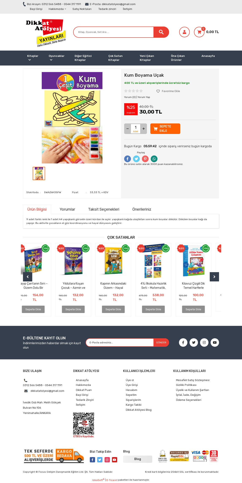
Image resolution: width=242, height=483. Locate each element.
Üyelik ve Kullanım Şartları (192, 390)
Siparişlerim (133, 399)
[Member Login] (184, 32)
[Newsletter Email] (127, 342)
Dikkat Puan (84, 390)
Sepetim (131, 394)
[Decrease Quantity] (127, 128)
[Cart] (206, 32)
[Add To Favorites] (168, 91)
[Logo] (45, 31)
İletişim (127, 9)
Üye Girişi (132, 385)
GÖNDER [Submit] (161, 342)
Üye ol (130, 380)
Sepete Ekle (41, 309)
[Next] (214, 276)
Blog (137, 459)
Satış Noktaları (82, 9)
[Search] (121, 32)
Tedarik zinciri (107, 9)
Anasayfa (208, 56)
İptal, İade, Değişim (188, 394)
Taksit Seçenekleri (103, 209)
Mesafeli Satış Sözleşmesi (193, 380)
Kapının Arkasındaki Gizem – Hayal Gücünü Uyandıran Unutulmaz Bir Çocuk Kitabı (121, 285)
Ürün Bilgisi (37, 209)
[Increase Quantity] (143, 128)
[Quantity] (135, 128)
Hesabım (131, 390)
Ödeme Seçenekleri (188, 399)
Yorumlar (67, 209)
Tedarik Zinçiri (85, 399)
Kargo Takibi (133, 404)
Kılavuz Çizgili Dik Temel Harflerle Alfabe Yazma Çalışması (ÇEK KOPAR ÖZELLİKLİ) (201, 285)
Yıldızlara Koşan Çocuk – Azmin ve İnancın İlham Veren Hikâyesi (81, 285)
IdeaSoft (98, 480)
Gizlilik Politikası (186, 385)
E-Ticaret (112, 480)
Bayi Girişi (36, 9)
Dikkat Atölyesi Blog (139, 409)
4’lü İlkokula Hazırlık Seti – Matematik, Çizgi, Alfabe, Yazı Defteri (161, 285)
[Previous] (27, 276)
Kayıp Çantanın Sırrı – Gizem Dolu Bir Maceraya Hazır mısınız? (41, 285)
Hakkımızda (57, 9)
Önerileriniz (141, 209)
